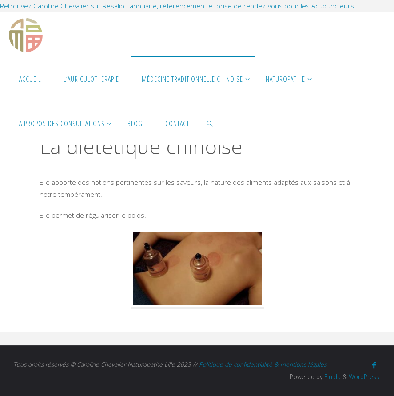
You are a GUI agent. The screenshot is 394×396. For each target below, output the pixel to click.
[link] (210, 123)
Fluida (331, 376)
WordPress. (365, 376)
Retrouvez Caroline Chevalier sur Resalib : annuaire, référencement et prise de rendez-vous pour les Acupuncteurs (177, 5)
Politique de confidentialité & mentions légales (262, 364)
